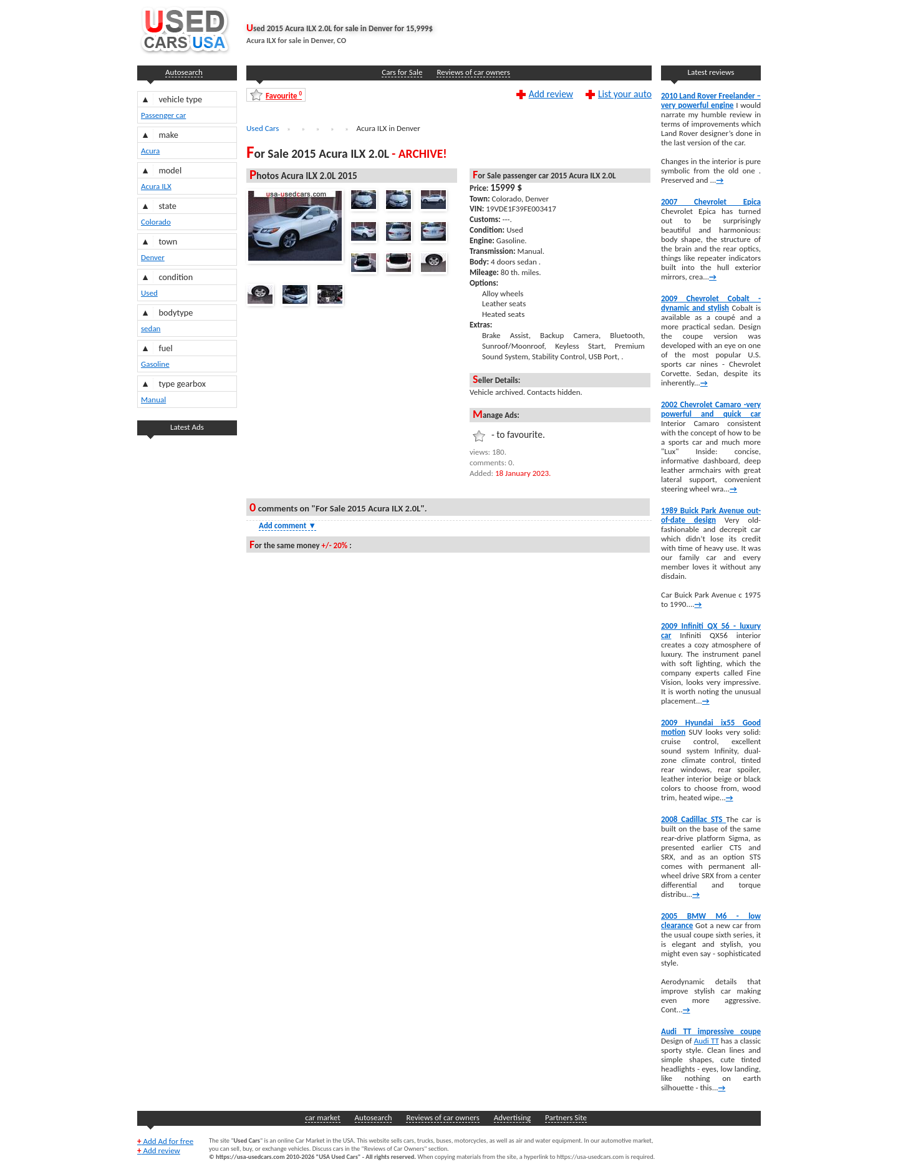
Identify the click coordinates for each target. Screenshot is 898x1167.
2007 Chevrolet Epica (711, 201)
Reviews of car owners (473, 72)
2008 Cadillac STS (693, 819)
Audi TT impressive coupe (711, 1031)
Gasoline (155, 364)
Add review (551, 93)
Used (149, 293)
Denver (153, 257)
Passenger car (163, 115)
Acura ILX (156, 186)
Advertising (512, 1117)
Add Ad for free (165, 1141)
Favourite (284, 95)
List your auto (625, 93)
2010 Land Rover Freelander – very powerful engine (711, 100)
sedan (150, 328)
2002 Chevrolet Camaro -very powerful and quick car (711, 409)
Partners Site (566, 1117)
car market (322, 1117)
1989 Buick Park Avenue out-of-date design (711, 515)
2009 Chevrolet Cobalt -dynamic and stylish (711, 303)
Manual (153, 399)
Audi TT (706, 1040)
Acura (150, 150)
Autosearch (184, 72)
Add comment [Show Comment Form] (287, 525)
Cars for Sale (402, 72)
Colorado (156, 221)
